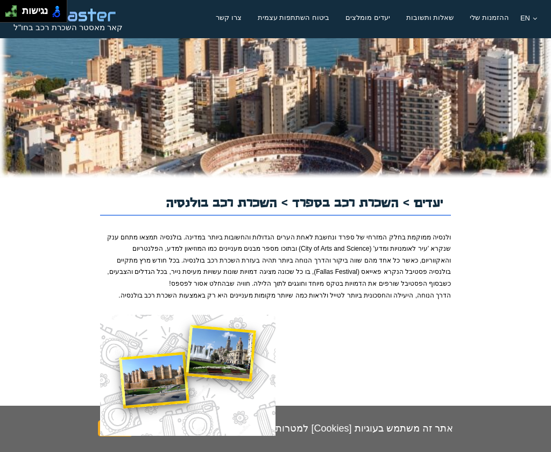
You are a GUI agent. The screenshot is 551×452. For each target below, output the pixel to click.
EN (528, 18)
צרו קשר (229, 17)
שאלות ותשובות (430, 17)
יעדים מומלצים (367, 17)
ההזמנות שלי (489, 17)
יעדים (428, 201)
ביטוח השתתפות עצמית (293, 17)
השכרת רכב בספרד (347, 201)
